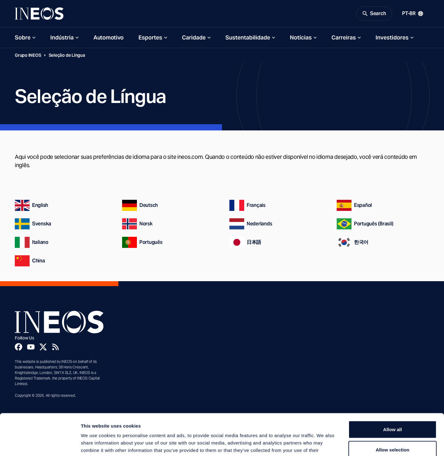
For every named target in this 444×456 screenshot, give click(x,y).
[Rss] (55, 347)
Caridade (194, 37)
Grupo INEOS (28, 55)
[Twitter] (43, 347)
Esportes (150, 37)
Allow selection (392, 410)
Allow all (392, 390)
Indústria (62, 37)
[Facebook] (18, 347)
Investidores (392, 37)
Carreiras (343, 37)
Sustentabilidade (247, 37)
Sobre (23, 37)
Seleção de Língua (67, 55)
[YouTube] (31, 347)
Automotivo (108, 37)
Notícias (301, 37)
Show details (323, 443)
